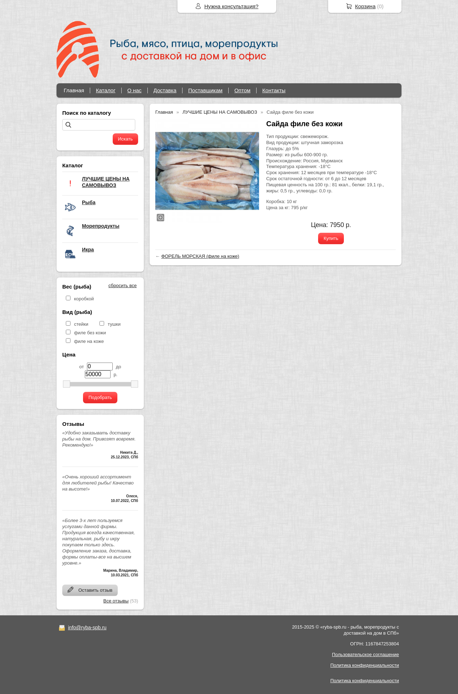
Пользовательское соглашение (365, 654)
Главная (74, 90)
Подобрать (100, 397)
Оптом (242, 90)
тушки (114, 324)
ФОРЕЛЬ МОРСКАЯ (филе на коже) (200, 256)
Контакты (274, 90)
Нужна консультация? (231, 6)
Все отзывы (115, 601)
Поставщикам (205, 90)
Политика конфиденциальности (364, 665)
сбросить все (122, 285)
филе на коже (89, 341)
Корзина (365, 6)
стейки (81, 324)
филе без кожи (90, 332)
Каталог (106, 90)
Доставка (165, 90)
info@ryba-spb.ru (87, 627)
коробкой (84, 298)
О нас (134, 90)
